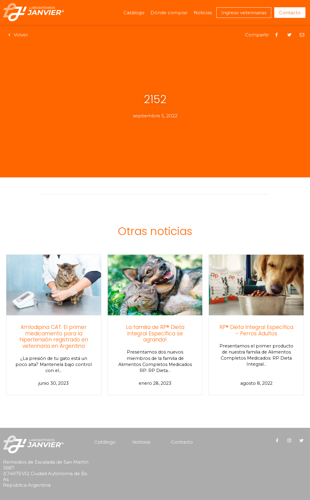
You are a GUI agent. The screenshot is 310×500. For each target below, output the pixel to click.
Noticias (203, 12)
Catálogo (134, 12)
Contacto (290, 12)
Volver (17, 35)
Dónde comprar (169, 12)
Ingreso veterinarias (243, 12)
